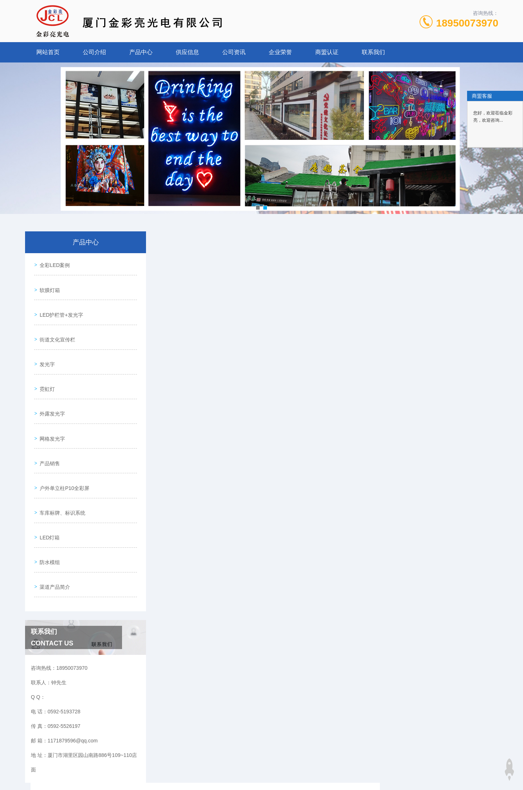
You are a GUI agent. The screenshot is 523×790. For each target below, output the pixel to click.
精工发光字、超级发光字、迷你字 (225, 422)
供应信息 (187, 52)
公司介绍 (94, 52)
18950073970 (467, 23)
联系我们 (373, 52)
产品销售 (48, 429)
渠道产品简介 (53, 532)
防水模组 (48, 512)
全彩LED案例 (53, 263)
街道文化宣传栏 (55, 325)
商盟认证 (326, 52)
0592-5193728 (210, 755)
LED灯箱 (48, 491)
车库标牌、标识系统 (61, 470)
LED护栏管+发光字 (59, 305)
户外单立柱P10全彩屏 (63, 450)
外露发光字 (50, 387)
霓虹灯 (45, 367)
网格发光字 (50, 408)
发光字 (45, 346)
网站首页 (48, 52)
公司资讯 (234, 52)
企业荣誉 (280, 52)
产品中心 (141, 52)
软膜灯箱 (48, 284)
